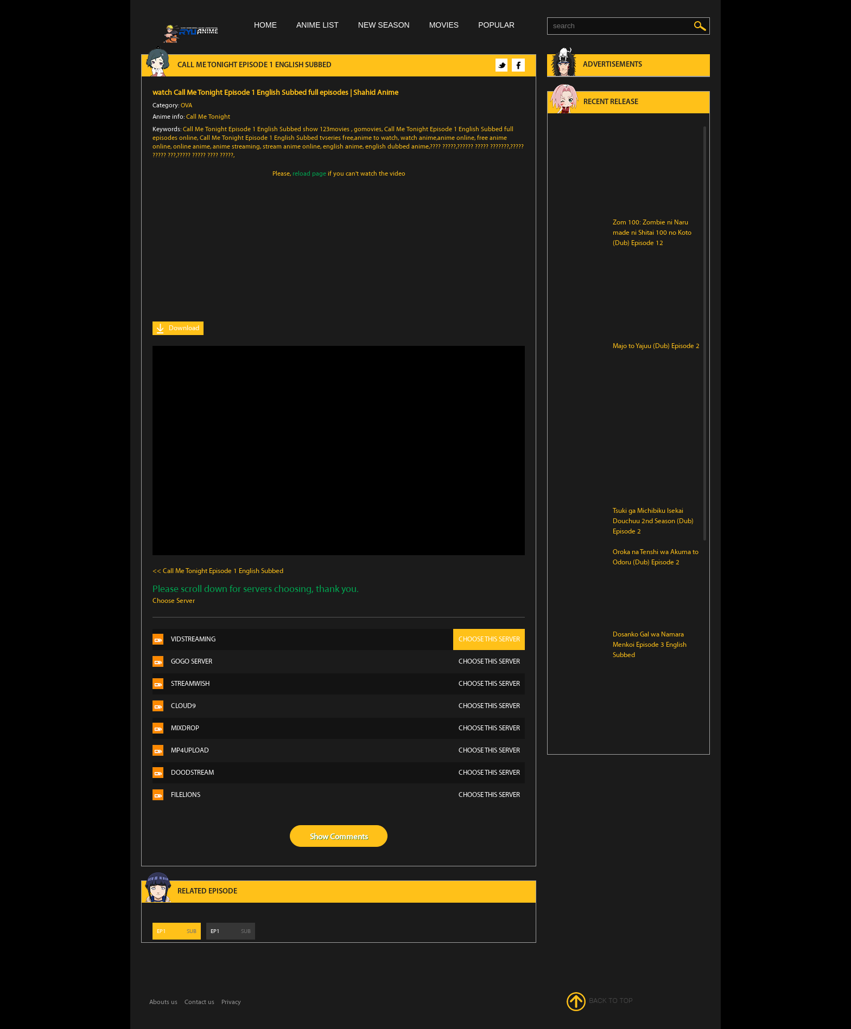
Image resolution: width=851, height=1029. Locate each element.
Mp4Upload (348, 750)
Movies (444, 25)
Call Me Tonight (208, 116)
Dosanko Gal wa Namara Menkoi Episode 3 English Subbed (650, 644)
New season (384, 25)
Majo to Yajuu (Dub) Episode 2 (656, 346)
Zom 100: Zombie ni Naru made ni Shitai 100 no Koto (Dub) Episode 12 (652, 232)
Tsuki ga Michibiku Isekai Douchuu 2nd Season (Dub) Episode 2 (653, 521)
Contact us (199, 1002)
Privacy (231, 1002)
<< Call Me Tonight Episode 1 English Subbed (218, 571)
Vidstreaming (348, 639)
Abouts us (163, 1002)
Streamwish (348, 683)
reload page (309, 173)
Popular (496, 25)
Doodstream (348, 772)
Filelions (348, 795)
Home (265, 25)
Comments (349, 836)
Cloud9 (348, 706)
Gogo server (348, 661)
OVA (186, 105)
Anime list (317, 25)
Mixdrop (348, 728)
